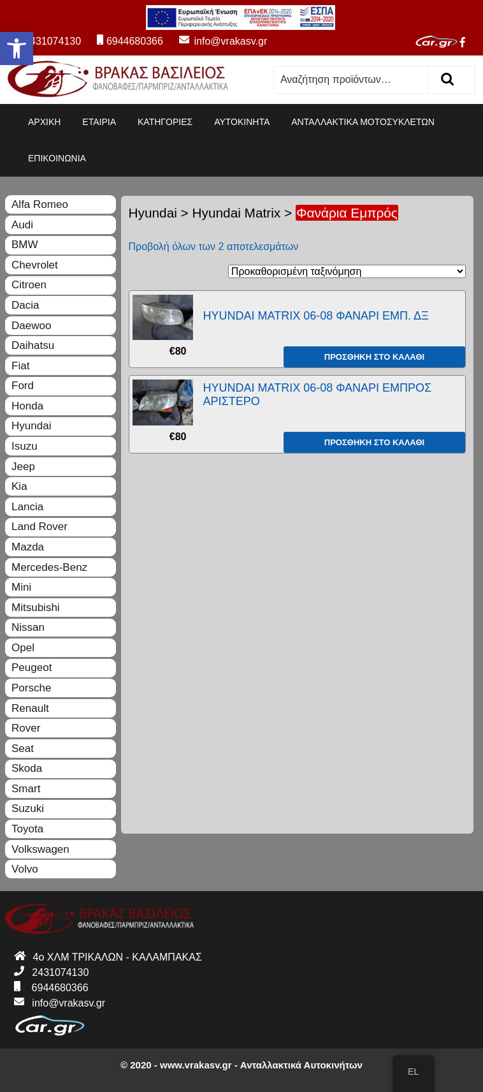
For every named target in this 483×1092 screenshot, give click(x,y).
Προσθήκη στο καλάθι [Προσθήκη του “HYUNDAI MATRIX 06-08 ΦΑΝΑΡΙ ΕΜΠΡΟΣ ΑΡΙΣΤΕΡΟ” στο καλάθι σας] (374, 442)
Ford (22, 386)
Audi (22, 225)
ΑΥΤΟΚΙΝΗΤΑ (242, 122)
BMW (24, 245)
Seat (22, 748)
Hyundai (153, 212)
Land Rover (39, 526)
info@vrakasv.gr (216, 41)
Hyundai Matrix (236, 212)
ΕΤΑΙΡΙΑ (99, 122)
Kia (19, 486)
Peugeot (31, 667)
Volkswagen (40, 849)
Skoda (26, 768)
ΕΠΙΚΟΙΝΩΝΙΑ (57, 158)
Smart (25, 789)
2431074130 (46, 41)
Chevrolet (34, 265)
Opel (22, 648)
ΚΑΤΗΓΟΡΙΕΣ (165, 122)
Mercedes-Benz (49, 567)
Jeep (23, 467)
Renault (30, 708)
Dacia (25, 305)
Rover (25, 728)
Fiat (20, 366)
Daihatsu (32, 345)
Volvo (24, 869)
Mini (21, 587)
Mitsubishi (35, 607)
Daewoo (31, 326)
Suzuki (27, 808)
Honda (27, 406)
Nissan (28, 627)
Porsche (31, 688)
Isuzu (24, 446)
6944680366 (130, 41)
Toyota (27, 829)
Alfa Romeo (39, 204)
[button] (16, 48)
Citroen (29, 285)
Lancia (27, 507)
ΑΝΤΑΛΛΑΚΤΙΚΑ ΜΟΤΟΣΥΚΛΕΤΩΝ (363, 122)
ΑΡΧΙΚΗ (44, 122)
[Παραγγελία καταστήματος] (347, 271)
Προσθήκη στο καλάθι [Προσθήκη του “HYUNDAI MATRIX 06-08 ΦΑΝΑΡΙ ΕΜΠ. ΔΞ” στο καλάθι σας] (374, 357)
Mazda (27, 547)
